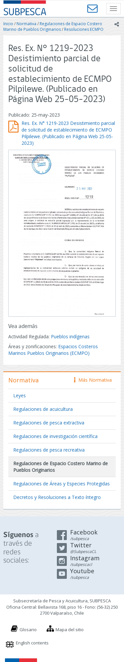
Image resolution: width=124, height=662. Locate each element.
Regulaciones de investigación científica (55, 436)
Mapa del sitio (70, 630)
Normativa (26, 24)
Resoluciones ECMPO (83, 29)
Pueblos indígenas (70, 336)
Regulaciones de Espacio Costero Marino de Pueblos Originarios (52, 26)
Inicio (8, 24)
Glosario (28, 630)
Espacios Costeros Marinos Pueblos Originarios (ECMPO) (53, 349)
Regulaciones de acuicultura (43, 409)
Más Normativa (93, 380)
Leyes (19, 395)
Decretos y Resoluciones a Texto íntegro (57, 497)
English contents (32, 643)
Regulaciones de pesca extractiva (48, 422)
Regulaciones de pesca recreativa (49, 450)
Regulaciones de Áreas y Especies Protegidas (61, 483)
